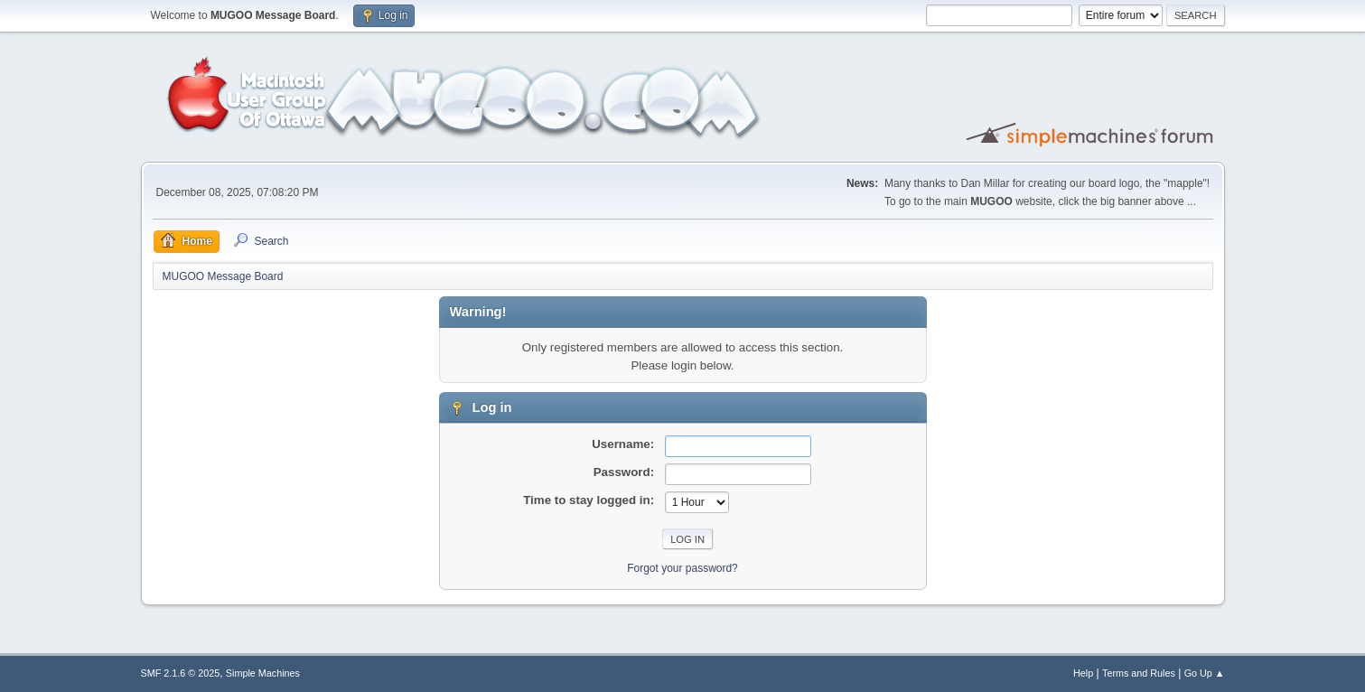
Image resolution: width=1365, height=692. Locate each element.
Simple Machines (263, 673)
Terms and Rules (1138, 673)
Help (1083, 673)
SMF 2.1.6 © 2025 (180, 673)
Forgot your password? (682, 568)
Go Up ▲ (1204, 673)
